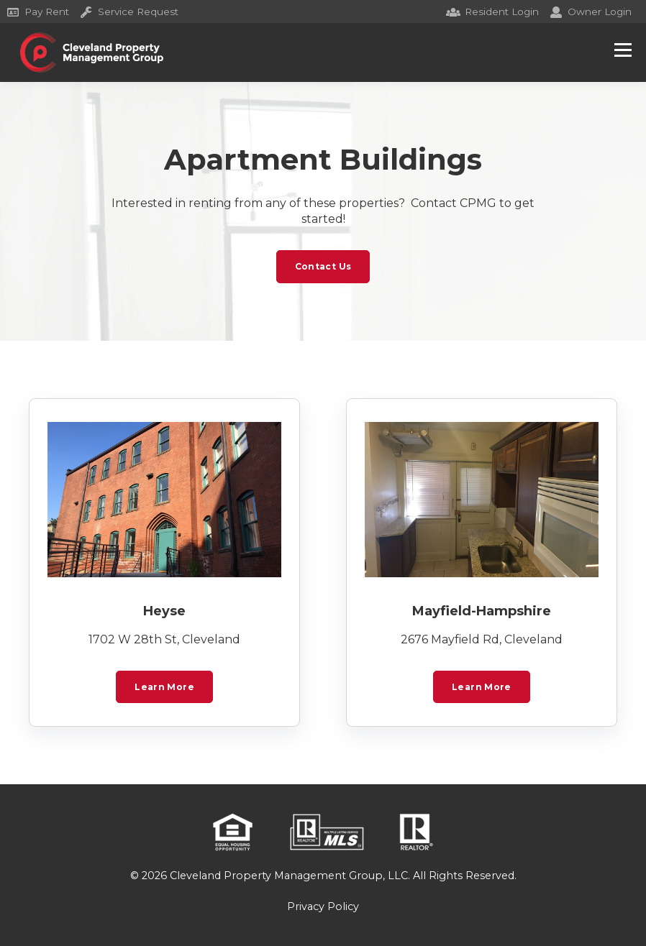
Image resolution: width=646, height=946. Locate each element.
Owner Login (591, 11)
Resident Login (493, 11)
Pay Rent (38, 11)
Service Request (129, 11)
